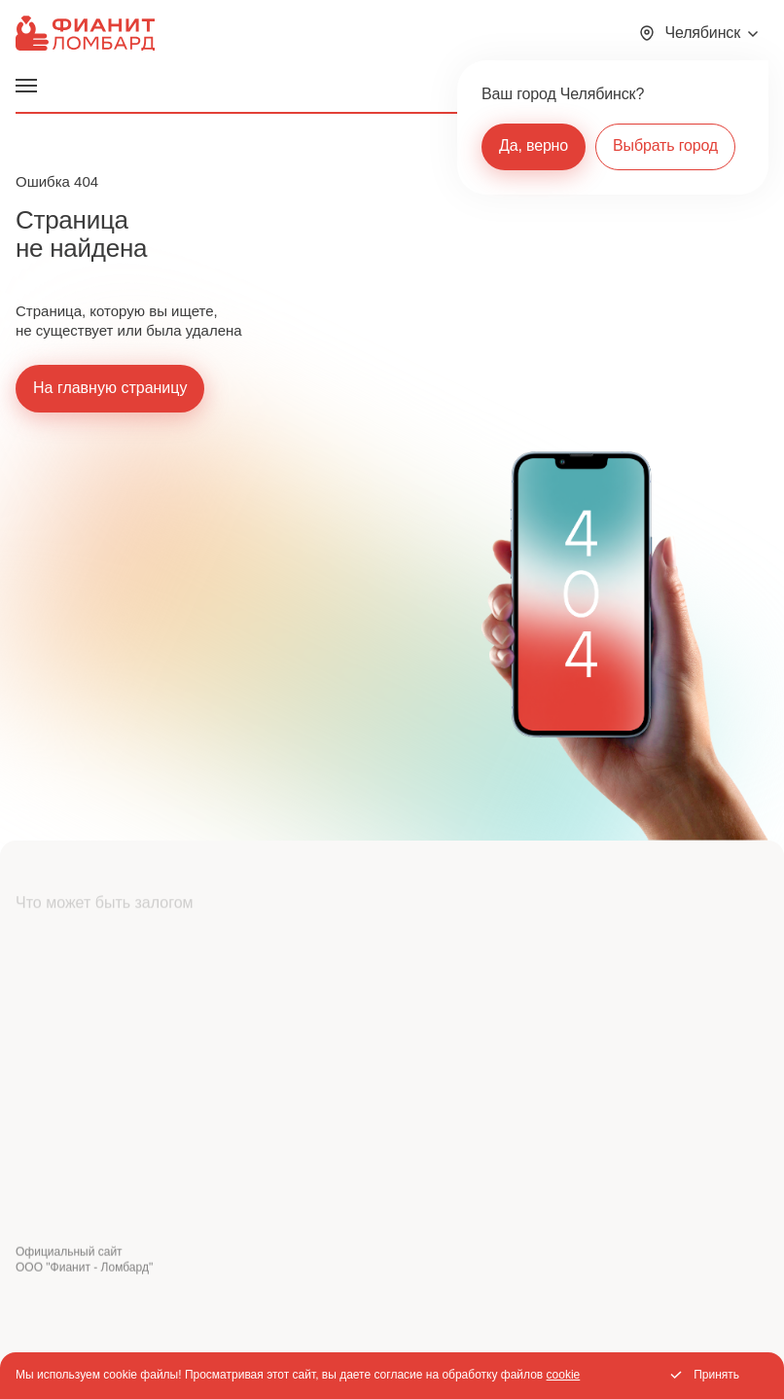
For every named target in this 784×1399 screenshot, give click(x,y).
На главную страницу (110, 387)
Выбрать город (665, 145)
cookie (564, 1374)
